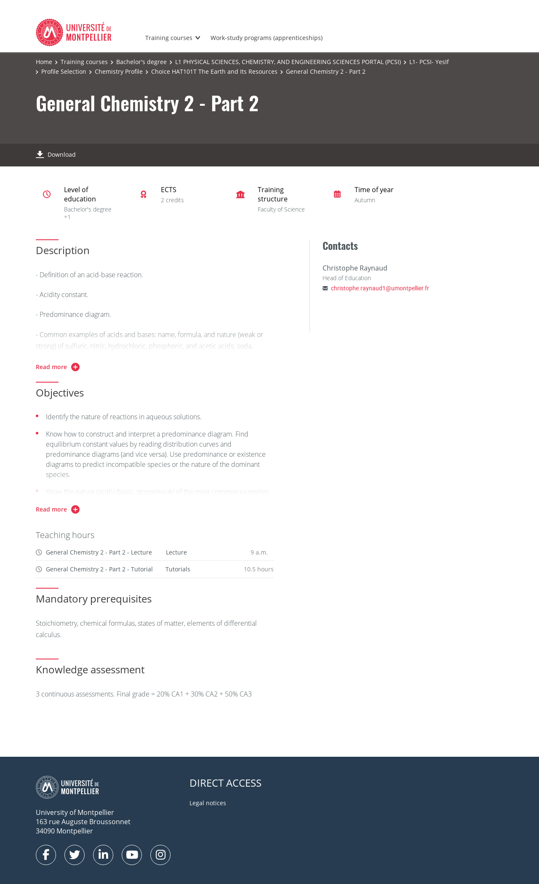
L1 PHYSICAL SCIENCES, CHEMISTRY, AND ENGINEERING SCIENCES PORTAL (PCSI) (288, 62)
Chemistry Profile (119, 71)
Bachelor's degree (141, 62)
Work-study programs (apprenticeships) (267, 38)
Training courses (168, 38)
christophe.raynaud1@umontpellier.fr (380, 288)
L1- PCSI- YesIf (429, 62)
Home (44, 62)
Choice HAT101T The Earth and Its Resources (214, 71)
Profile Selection (63, 71)
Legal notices (207, 803)
